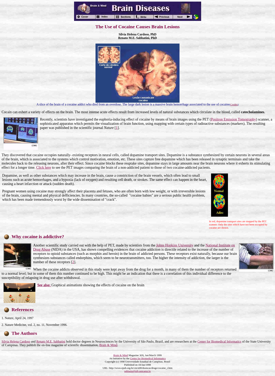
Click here (43, 167)
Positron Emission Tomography (233, 119)
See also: (44, 285)
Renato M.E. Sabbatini (50, 341)
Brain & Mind (108, 345)
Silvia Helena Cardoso (16, 341)
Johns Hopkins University (174, 245)
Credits (234, 104)
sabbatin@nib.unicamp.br (137, 371)
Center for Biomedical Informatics (219, 341)
